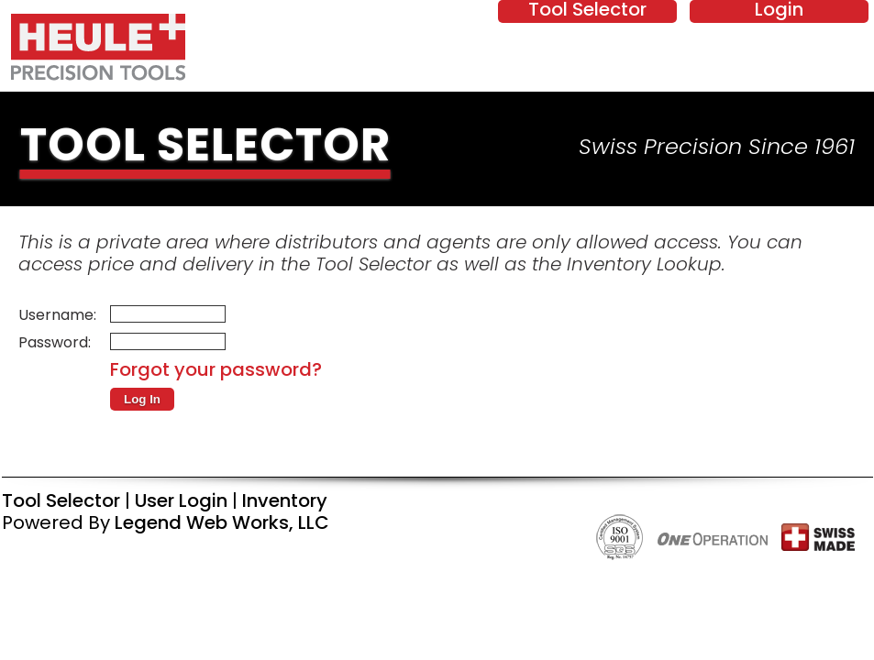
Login (779, 11)
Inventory (284, 502)
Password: (54, 343)
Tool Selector (587, 11)
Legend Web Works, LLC (222, 524)
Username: (57, 316)
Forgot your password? (216, 371)
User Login (181, 502)
